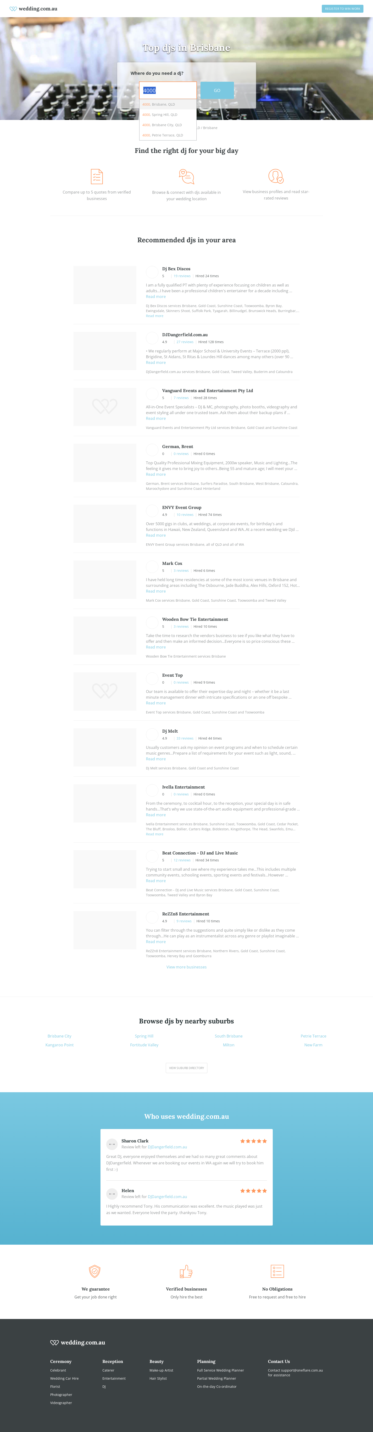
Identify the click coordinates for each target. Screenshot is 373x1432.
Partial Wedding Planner (216, 1378)
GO (217, 90)
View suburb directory (186, 1068)
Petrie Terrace (313, 1036)
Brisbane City (59, 1036)
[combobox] (168, 90)
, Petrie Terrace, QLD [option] (162, 135)
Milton (228, 1045)
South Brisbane (229, 1036)
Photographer (61, 1394)
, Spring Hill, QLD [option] (159, 114)
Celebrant (58, 1370)
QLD (196, 127)
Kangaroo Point (59, 1045)
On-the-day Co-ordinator (217, 1386)
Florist (55, 1386)
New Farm (313, 1045)
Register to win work (342, 9)
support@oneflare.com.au (302, 1370)
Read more (156, 296)
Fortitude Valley (144, 1045)
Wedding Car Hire (64, 1378)
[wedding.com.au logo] (77, 1345)
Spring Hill (144, 1036)
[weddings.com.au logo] (33, 8)
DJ (104, 1386)
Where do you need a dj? (157, 73)
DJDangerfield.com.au (167, 1147)
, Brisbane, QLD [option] (158, 104)
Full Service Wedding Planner (220, 1370)
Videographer (61, 1402)
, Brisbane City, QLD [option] (162, 125)
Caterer (108, 1370)
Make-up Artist (161, 1370)
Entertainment (114, 1378)
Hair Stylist (158, 1378)
